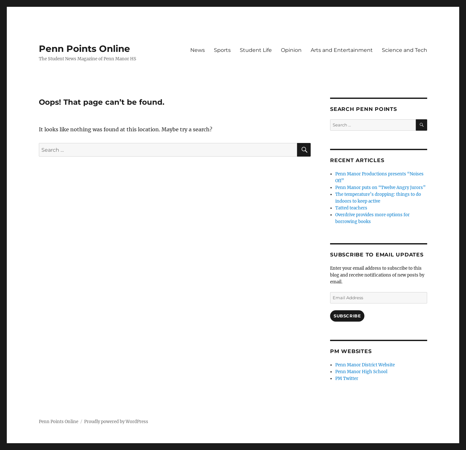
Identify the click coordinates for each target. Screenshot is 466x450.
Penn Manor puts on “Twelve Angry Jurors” (380, 187)
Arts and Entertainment (342, 50)
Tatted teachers (351, 208)
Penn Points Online (84, 48)
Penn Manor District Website (365, 365)
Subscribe (347, 315)
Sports (222, 50)
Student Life (256, 50)
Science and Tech (404, 50)
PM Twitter (346, 378)
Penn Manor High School (361, 371)
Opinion (291, 50)
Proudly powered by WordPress (116, 421)
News (197, 50)
